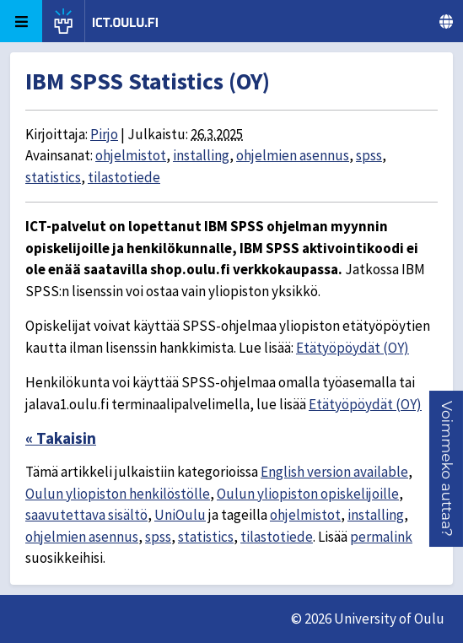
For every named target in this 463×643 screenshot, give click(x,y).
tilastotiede (124, 177)
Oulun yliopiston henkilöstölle (117, 493)
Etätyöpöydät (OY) (352, 347)
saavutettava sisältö (86, 514)
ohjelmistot (130, 155)
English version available (334, 471)
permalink (381, 536)
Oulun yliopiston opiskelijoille (308, 493)
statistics (53, 177)
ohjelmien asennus (292, 155)
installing (201, 155)
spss (369, 155)
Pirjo (104, 134)
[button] (447, 469)
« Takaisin (60, 438)
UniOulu (180, 514)
